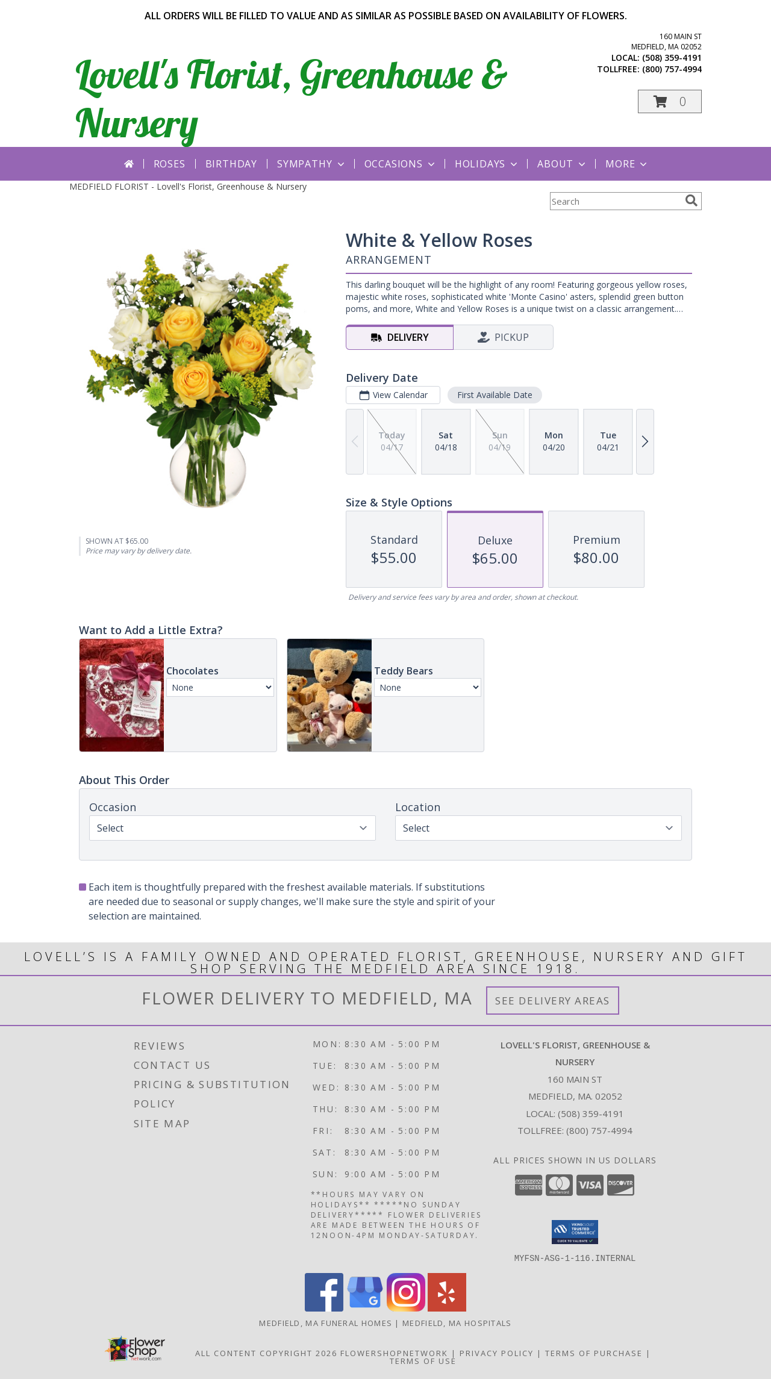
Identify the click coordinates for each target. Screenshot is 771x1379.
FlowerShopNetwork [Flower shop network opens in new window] (394, 1352)
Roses (170, 163)
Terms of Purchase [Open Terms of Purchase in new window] (594, 1352)
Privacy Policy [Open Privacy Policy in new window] (497, 1352)
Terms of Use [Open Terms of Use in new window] (423, 1360)
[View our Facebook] (324, 1307)
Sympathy (311, 163)
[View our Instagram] (406, 1307)
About (562, 163)
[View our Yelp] (447, 1307)
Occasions (400, 163)
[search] (691, 200)
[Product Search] (615, 201)
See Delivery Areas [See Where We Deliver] (552, 1000)
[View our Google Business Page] (365, 1307)
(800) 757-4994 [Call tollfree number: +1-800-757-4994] (672, 69)
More (627, 163)
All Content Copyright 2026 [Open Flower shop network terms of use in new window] (266, 1352)
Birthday (231, 163)
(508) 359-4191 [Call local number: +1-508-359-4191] (672, 57)
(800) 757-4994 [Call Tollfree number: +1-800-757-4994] (599, 1130)
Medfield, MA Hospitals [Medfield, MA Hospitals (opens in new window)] (457, 1322)
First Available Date (494, 394)
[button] (670, 101)
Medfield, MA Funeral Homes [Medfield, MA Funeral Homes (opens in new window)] (325, 1322)
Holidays (487, 163)
